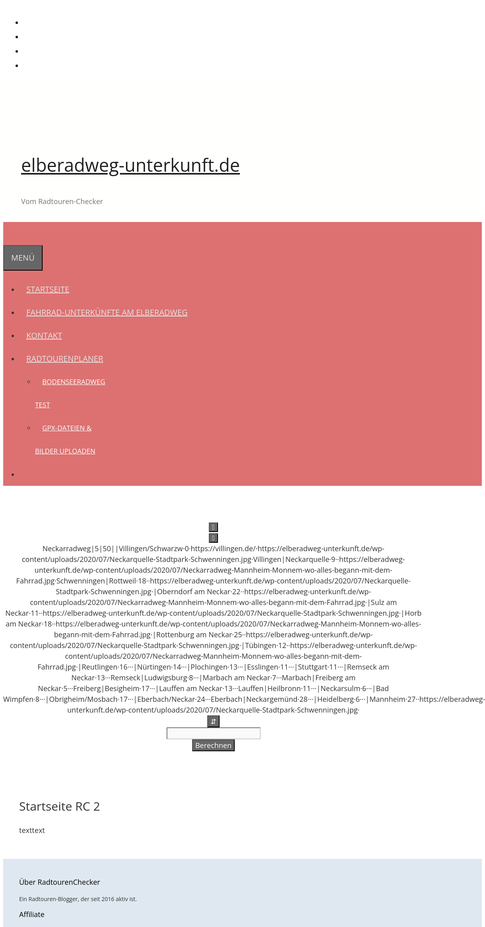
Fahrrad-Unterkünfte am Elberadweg (107, 312)
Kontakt (44, 335)
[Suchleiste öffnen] (10, 233)
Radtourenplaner (68, 358)
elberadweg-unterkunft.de (130, 165)
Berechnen (213, 745)
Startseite (47, 289)
